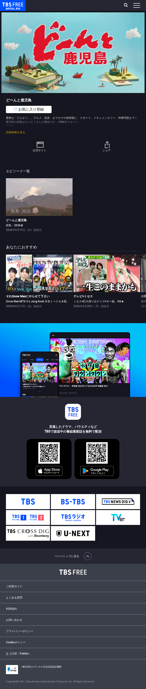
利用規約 (11, 608)
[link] (39, 197)
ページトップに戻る (73, 556)
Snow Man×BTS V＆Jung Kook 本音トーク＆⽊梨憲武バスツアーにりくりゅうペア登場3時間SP (65, 301)
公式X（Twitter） (18, 653)
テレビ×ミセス (83, 296)
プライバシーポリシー (19, 631)
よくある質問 (14, 597)
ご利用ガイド (14, 586)
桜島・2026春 (14, 225)
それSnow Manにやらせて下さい (28, 296)
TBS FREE (7, 4)
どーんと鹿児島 (16, 220)
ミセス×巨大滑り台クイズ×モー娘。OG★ (98, 301)
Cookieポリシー (16, 642)
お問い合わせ (14, 620)
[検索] (126, 5)
